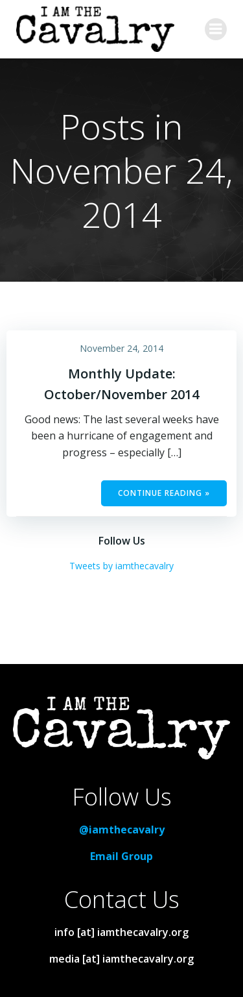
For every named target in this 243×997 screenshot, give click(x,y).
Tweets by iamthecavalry (121, 566)
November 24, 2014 (121, 348)
